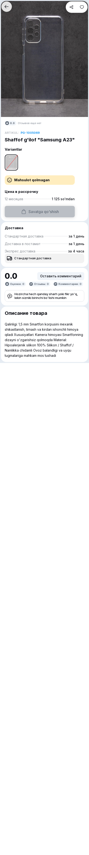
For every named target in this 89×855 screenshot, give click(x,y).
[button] (6, 6)
